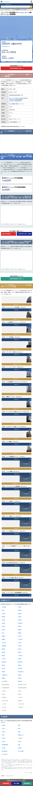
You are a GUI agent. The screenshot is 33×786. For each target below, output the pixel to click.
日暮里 (16, 100)
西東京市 (20, 681)
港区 (3, 610)
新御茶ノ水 (20, 734)
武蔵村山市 (4, 674)
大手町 (3, 738)
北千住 (3, 728)
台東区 (19, 613)
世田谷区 (20, 623)
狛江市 (3, 668)
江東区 (19, 616)
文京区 (3, 613)
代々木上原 (4, 754)
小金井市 (20, 655)
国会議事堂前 (5, 744)
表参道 (19, 747)
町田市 (3, 655)
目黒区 (19, 619)
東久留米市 (20, 671)
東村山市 (4, 662)
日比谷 (3, 741)
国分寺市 (20, 662)
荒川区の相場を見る (5, 46)
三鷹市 (19, 645)
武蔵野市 (4, 645)
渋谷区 (3, 626)
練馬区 (3, 636)
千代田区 (4, 607)
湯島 (3, 734)
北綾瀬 (3, 725)
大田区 (3, 623)
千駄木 (3, 731)
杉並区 (3, 629)
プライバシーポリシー (10, 775)
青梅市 (3, 649)
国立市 (3, 665)
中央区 (19, 607)
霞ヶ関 (19, 741)
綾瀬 (19, 725)
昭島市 (3, 652)
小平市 (3, 658)
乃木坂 (3, 747)
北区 (3, 632)
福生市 (19, 665)
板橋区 (19, 632)
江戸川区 (20, 639)
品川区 (3, 619)
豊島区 (19, 629)
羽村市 (19, 678)
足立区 (19, 636)
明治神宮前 (4, 751)
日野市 (19, 658)
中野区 (19, 626)
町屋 (19, 728)
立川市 (19, 642)
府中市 (19, 649)
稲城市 (3, 678)
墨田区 (3, 616)
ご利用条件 (3, 775)
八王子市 (4, 642)
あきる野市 (4, 681)
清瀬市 (3, 671)
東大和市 (20, 668)
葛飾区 (3, 639)
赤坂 (19, 744)
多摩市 (19, 674)
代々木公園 (20, 751)
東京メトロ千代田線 (14, 98)
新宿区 (19, 610)
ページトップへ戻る (28, 772)
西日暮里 (22, 98)
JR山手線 (11, 99)
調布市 (19, 652)
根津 (19, 731)
